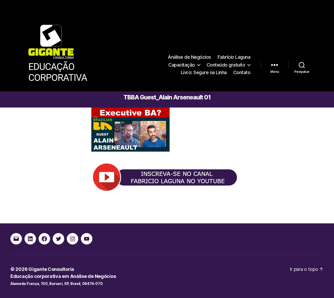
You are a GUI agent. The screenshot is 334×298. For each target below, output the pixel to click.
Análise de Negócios (189, 57)
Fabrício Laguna (234, 57)
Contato (241, 72)
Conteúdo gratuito (226, 65)
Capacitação (181, 65)
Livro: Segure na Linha (204, 72)
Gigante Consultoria (51, 269)
